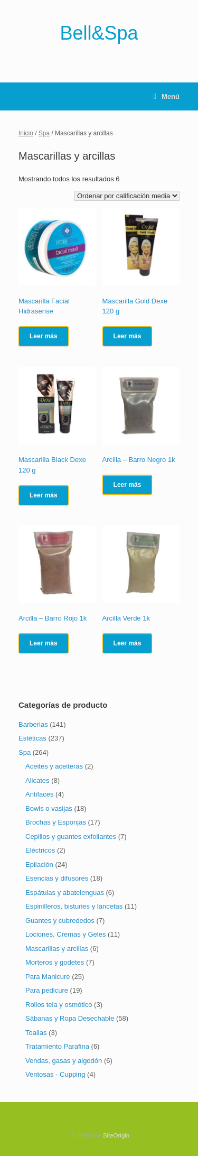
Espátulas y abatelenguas (64, 892)
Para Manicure (47, 977)
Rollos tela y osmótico (58, 1005)
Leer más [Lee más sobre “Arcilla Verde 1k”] (128, 643)
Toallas (35, 1033)
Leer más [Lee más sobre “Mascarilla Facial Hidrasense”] (44, 336)
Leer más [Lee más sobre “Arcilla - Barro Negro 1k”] (128, 484)
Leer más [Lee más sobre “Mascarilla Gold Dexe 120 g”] (128, 336)
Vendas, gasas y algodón (63, 1061)
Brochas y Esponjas (55, 822)
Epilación (39, 864)
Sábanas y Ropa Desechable (69, 1018)
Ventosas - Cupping (55, 1074)
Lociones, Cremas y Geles (65, 934)
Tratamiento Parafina (57, 1046)
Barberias (33, 724)
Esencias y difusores (56, 878)
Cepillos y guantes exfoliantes (70, 836)
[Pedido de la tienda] (127, 196)
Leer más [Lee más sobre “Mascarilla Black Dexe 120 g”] (44, 495)
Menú (167, 96)
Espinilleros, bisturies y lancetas (73, 906)
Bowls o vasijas (48, 808)
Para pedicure (46, 990)
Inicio (25, 133)
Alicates (37, 780)
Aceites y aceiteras (54, 766)
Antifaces (39, 794)
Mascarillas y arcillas (56, 948)
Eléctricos (40, 850)
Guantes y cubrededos (60, 920)
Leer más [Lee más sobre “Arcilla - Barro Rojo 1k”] (44, 643)
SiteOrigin (116, 1135)
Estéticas (32, 738)
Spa (44, 133)
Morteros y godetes (54, 962)
